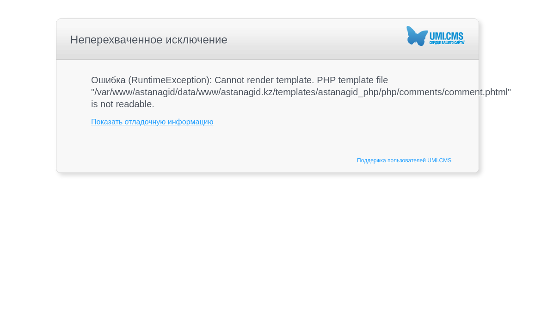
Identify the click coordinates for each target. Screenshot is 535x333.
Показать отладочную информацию (152, 122)
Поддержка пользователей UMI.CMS (404, 160)
